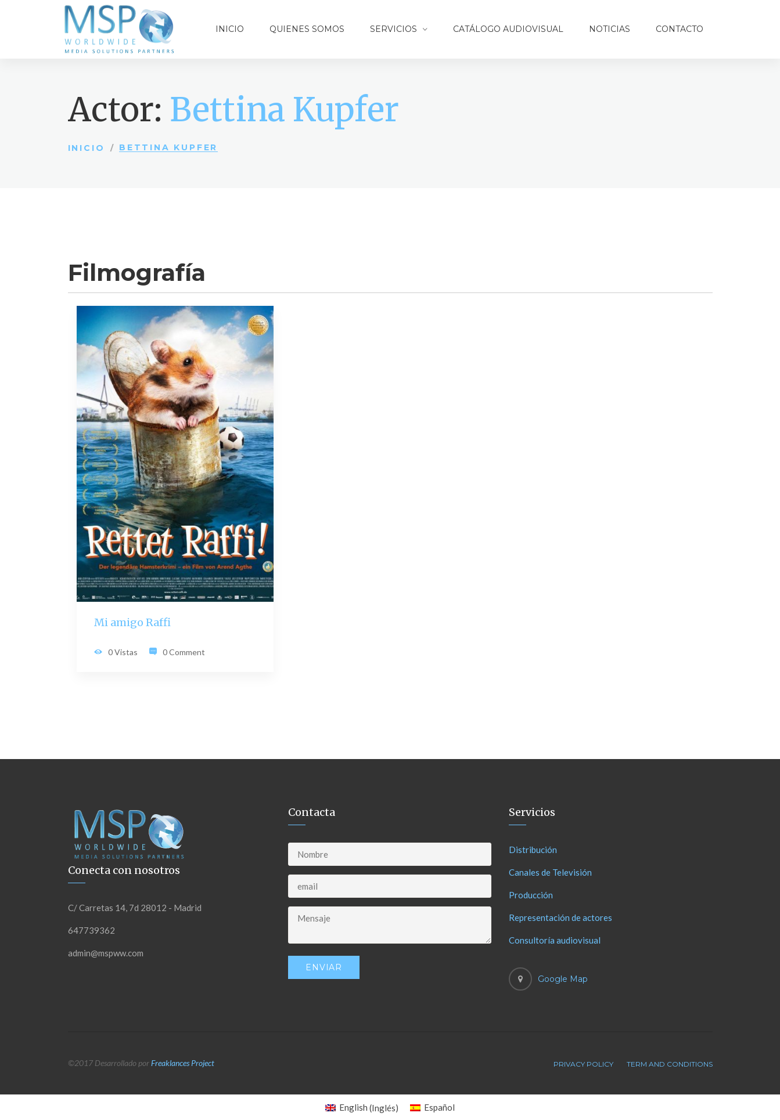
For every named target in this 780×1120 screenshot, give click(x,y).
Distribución (533, 849)
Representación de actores (560, 917)
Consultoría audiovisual (555, 940)
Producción (531, 895)
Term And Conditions (670, 1064)
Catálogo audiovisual (508, 29)
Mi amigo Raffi (132, 622)
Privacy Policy (583, 1064)
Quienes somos (306, 29)
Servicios (393, 29)
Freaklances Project (182, 1063)
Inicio (229, 29)
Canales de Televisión (550, 872)
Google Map (563, 979)
